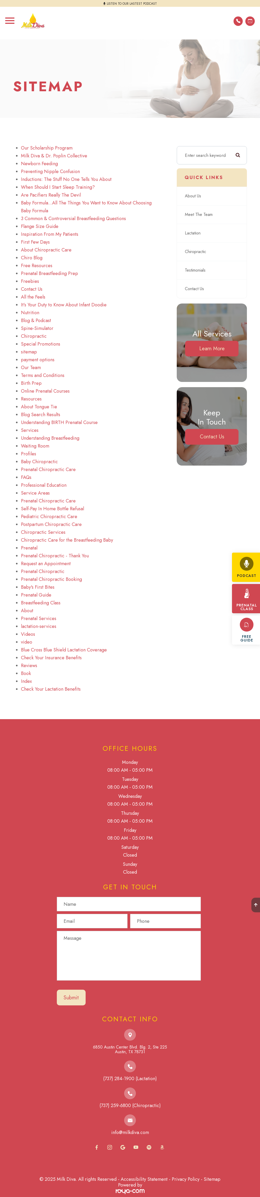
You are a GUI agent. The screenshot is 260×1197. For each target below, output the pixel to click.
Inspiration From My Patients (49, 234)
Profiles (28, 453)
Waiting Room (35, 446)
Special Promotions (40, 344)
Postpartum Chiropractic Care (51, 524)
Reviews (29, 665)
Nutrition (30, 312)
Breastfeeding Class (40, 602)
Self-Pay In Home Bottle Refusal (52, 508)
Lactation (193, 233)
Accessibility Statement (144, 1179)
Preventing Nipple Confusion (50, 171)
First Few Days (35, 242)
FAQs (26, 477)
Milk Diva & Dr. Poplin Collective (54, 155)
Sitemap (212, 1179)
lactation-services (38, 626)
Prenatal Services (38, 618)
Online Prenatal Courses (45, 391)
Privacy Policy (186, 1179)
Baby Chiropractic (39, 461)
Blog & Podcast (36, 320)
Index (26, 681)
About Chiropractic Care (46, 250)
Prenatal (29, 548)
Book (26, 673)
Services (29, 430)
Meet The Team (199, 214)
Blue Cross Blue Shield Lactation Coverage (64, 649)
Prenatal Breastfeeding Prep (49, 273)
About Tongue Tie (39, 406)
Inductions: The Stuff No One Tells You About (66, 179)
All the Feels (33, 297)
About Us (193, 196)
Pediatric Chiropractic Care (49, 516)
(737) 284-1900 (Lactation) (130, 1078)
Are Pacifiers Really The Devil (51, 195)
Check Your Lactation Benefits (51, 689)
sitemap (29, 351)
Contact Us (31, 289)
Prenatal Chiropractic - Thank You (55, 555)
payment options (37, 359)
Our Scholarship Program (47, 148)
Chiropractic (34, 336)
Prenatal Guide (36, 595)
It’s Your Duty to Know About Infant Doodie (64, 304)
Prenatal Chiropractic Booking (51, 579)
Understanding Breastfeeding (50, 438)
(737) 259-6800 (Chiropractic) (130, 1105)
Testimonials (196, 270)
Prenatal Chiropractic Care (48, 469)
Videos (28, 634)
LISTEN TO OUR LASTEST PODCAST (132, 3)
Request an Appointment (46, 563)
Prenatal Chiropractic (42, 571)
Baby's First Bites (37, 587)
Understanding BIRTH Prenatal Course (59, 422)
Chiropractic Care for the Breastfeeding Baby (67, 540)
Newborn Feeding (39, 163)
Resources (31, 399)
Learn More (212, 348)
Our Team (31, 367)
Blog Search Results (40, 414)
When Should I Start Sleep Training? (58, 187)
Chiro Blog (31, 257)
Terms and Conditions (42, 375)
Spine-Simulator (37, 328)
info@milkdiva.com (130, 1132)
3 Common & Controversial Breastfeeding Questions (73, 218)
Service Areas (35, 493)
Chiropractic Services (43, 532)
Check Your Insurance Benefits (51, 657)
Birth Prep (31, 383)
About (27, 610)
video (26, 642)
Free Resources (36, 265)
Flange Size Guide (39, 226)
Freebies (30, 281)
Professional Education (44, 485)
